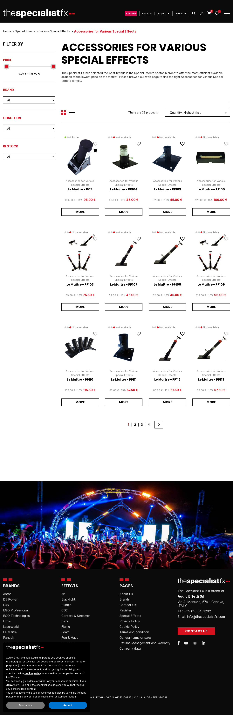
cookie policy (32, 673)
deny (9, 684)
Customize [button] (25, 705)
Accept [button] (67, 705)
